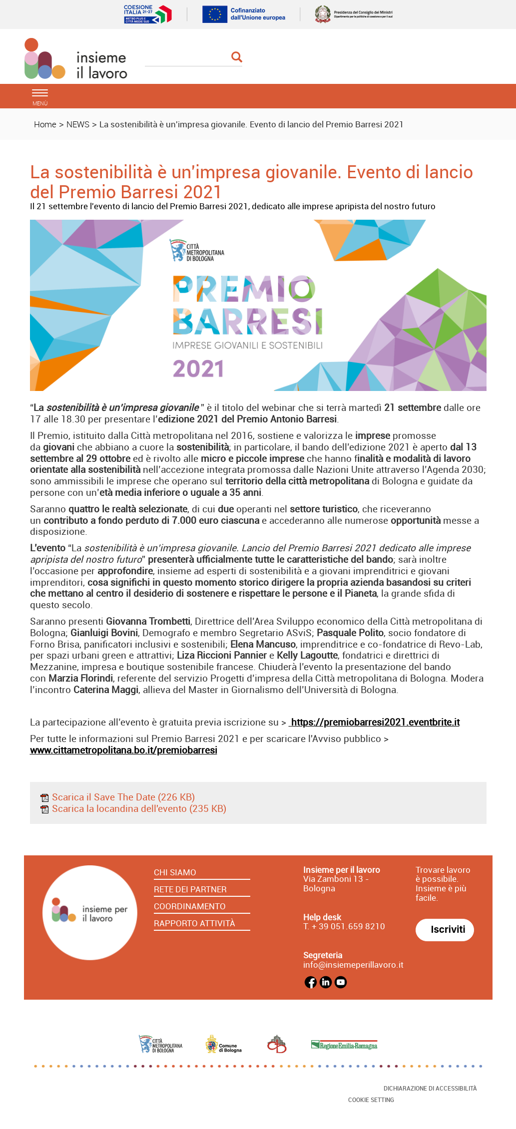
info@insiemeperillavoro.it (353, 964)
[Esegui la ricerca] (236, 57)
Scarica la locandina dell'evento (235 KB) (132, 808)
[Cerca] (193, 57)
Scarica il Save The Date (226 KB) (117, 796)
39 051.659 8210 (351, 926)
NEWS (77, 124)
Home (45, 124)
